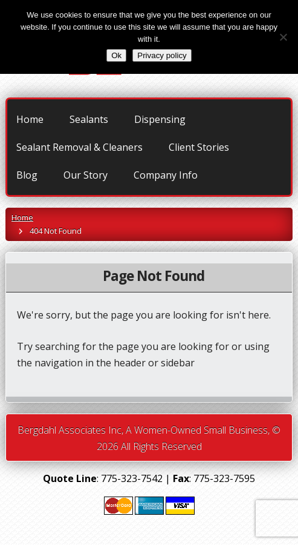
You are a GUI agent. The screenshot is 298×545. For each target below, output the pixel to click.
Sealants (89, 119)
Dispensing (160, 119)
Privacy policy (161, 55)
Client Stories (199, 147)
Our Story (85, 175)
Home (30, 119)
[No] (283, 37)
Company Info (166, 175)
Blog (26, 175)
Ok (116, 55)
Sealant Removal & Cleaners (79, 147)
